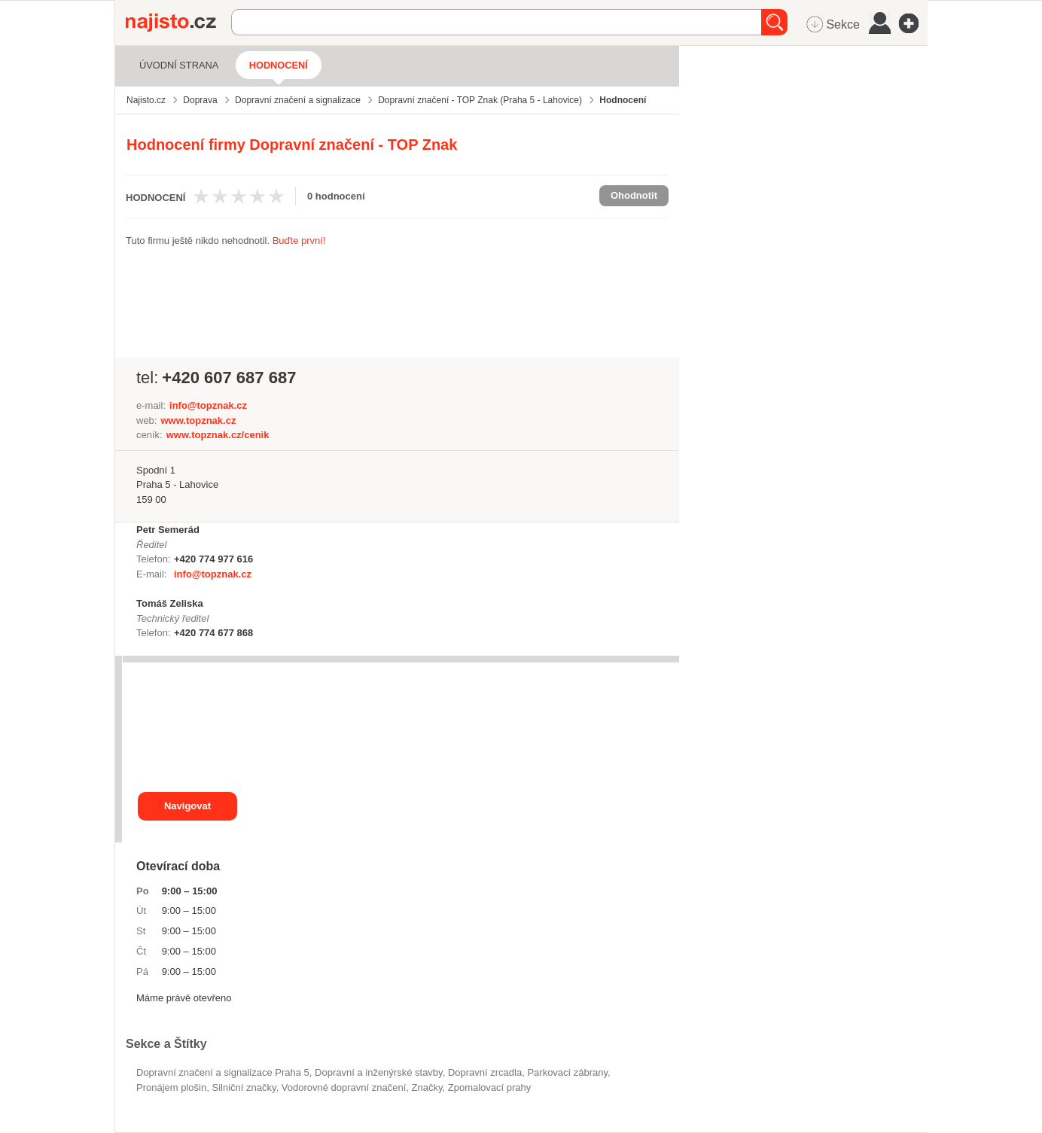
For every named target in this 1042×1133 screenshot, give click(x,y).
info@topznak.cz (208, 405)
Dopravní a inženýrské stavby (379, 1072)
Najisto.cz (178, 22)
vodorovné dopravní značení (344, 1087)
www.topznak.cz (198, 420)
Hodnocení (278, 65)
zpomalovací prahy (490, 1087)
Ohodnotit (634, 195)
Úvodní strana (178, 65)
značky (427, 1087)
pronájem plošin (171, 1087)
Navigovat (187, 806)
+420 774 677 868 (213, 632)
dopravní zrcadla (485, 1072)
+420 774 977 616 (213, 559)
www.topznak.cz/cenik (218, 434)
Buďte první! (299, 240)
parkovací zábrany (567, 1072)
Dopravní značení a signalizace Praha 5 (222, 1072)
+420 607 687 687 (229, 377)
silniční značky (244, 1087)
